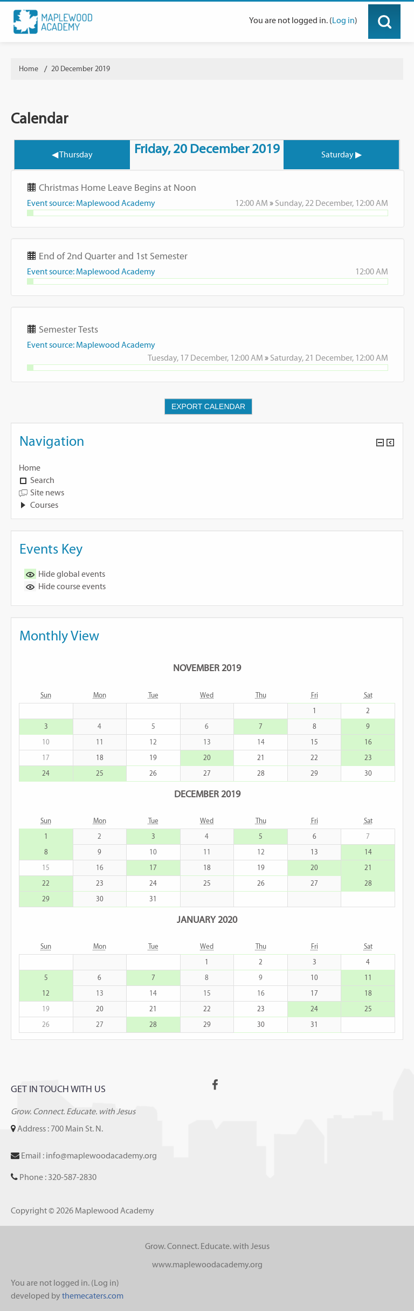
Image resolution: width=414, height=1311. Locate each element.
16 (368, 742)
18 (100, 758)
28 (261, 773)
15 (314, 742)
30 (368, 773)
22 (314, 758)
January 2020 (207, 919)
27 (207, 773)
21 (261, 758)
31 (153, 899)
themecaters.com (92, 1296)
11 (368, 978)
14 (368, 852)
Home (29, 468)
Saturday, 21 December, (312, 358)
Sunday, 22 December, (315, 203)
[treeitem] (207, 468)
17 (153, 868)
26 (153, 773)
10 (314, 978)
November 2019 (207, 667)
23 (368, 758)
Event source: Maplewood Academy (91, 203)
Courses (44, 505)
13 (314, 852)
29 (314, 773)
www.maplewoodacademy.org (207, 1264)
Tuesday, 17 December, (189, 358)
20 (207, 758)
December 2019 (207, 793)
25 (100, 773)
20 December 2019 (80, 68)
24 (46, 773)
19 (153, 758)
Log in (343, 20)
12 (46, 993)
